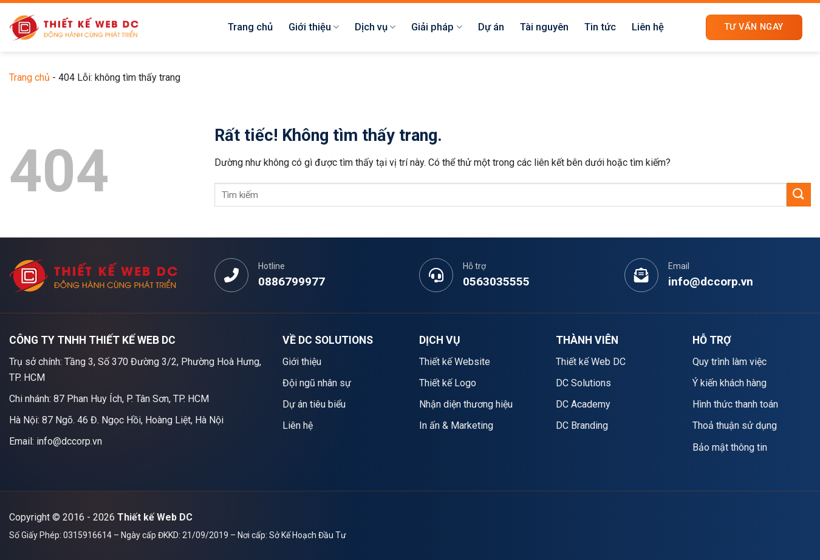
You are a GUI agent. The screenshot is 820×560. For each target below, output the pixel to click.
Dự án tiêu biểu (314, 404)
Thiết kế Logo (447, 383)
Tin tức (600, 27)
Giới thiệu (314, 27)
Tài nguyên (544, 27)
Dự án (491, 27)
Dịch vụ (375, 27)
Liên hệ (648, 27)
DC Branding (582, 425)
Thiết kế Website (454, 361)
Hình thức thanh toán (735, 404)
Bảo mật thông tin (729, 447)
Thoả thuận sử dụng (734, 425)
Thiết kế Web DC (591, 361)
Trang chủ (250, 27)
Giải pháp (436, 27)
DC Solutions (583, 383)
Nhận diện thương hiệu (466, 404)
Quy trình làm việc (729, 361)
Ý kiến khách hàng (729, 383)
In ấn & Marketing (456, 425)
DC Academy (583, 404)
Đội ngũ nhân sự (316, 383)
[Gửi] (799, 195)
